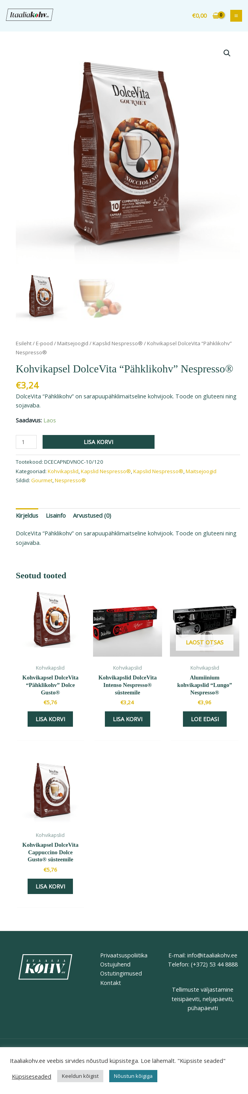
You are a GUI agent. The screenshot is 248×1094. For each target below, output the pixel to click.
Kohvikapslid (63, 471)
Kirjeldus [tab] (27, 515)
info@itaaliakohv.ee (211, 955)
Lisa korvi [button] (50, 719)
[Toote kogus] (26, 442)
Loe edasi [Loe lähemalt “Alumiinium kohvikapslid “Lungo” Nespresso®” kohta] (205, 719)
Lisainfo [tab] (56, 515)
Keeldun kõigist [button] (80, 1075)
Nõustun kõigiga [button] (133, 1075)
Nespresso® (70, 480)
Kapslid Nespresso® (118, 343)
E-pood (44, 343)
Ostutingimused (121, 973)
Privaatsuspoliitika (123, 955)
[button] (227, 53)
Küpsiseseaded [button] (31, 1076)
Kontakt (110, 983)
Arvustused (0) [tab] (92, 515)
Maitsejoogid (72, 343)
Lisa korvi (98, 442)
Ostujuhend (115, 964)
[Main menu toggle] (236, 16)
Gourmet (41, 480)
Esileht (24, 343)
